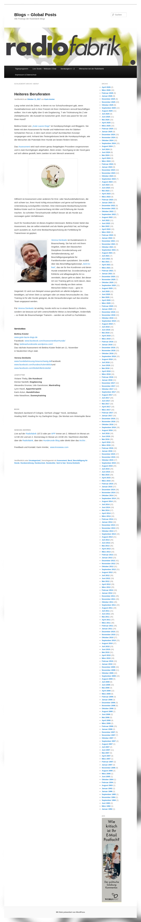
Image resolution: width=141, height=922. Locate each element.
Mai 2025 (105, 120)
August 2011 (107, 608)
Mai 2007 (105, 753)
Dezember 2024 (108, 134)
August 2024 (107, 146)
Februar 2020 (107, 306)
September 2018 (109, 356)
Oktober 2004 (107, 779)
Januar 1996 (107, 791)
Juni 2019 (106, 330)
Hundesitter (51, 463)
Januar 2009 (107, 700)
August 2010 (107, 643)
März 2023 (106, 197)
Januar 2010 (107, 664)
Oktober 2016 (107, 424)
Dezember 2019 (108, 312)
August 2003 (107, 785)
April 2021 (106, 265)
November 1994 (108, 797)
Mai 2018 (105, 368)
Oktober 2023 (107, 176)
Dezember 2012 (108, 561)
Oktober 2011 (107, 602)
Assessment (25, 146)
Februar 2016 (107, 448)
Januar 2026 (107, 96)
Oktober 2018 (107, 353)
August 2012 (107, 572)
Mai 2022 (105, 226)
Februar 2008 (107, 726)
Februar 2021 (107, 271)
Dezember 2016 (108, 419)
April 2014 (106, 513)
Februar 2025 (107, 129)
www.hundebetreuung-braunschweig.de (32, 361)
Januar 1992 (107, 809)
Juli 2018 (106, 362)
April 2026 (106, 87)
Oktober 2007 (107, 738)
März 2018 (106, 374)
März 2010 (106, 658)
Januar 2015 (107, 487)
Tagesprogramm (21, 69)
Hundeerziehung (27, 463)
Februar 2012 (107, 590)
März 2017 (106, 410)
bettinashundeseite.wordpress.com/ (36, 344)
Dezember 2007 (108, 732)
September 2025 (109, 108)
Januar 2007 (107, 765)
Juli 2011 (106, 611)
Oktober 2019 (107, 318)
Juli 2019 (106, 327)
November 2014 (108, 492)
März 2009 (106, 694)
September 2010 (109, 640)
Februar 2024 (107, 164)
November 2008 (108, 705)
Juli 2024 (106, 149)
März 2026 (106, 90)
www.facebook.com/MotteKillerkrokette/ (32, 368)
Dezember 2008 (108, 703)
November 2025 (108, 102)
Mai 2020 (105, 297)
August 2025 (107, 111)
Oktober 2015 (107, 460)
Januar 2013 (107, 558)
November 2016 (108, 421)
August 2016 (107, 430)
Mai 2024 (105, 155)
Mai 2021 (105, 262)
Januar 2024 (107, 167)
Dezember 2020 (108, 276)
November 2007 (108, 735)
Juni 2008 (106, 714)
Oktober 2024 (107, 140)
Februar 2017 (107, 413)
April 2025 (106, 123)
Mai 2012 (105, 581)
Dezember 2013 (108, 525)
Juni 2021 (106, 259)
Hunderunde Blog (51, 440)
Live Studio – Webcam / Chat (44, 69)
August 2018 (107, 359)
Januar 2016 (107, 451)
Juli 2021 (106, 256)
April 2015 (106, 478)
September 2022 (109, 214)
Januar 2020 (107, 309)
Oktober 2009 (107, 673)
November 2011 (108, 599)
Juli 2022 (106, 220)
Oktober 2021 (107, 247)
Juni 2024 (106, 152)
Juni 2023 (106, 188)
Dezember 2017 (108, 383)
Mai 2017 (105, 404)
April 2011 (106, 620)
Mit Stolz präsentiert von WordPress (70, 912)
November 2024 (108, 137)
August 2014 (107, 501)
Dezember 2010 (108, 632)
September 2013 (109, 534)
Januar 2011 (107, 629)
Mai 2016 (105, 439)
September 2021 (109, 250)
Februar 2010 (107, 661)
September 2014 (109, 498)
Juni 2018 (106, 365)
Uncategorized (34, 460)
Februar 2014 (107, 519)
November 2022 (108, 208)
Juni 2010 (106, 649)
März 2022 (106, 232)
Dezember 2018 (108, 348)
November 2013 (108, 528)
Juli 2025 (106, 114)
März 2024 (106, 161)
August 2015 (107, 466)
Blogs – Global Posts (35, 14)
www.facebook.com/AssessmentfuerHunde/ (45, 340)
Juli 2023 (106, 185)
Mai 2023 (105, 191)
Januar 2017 (107, 416)
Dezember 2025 (108, 99)
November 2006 (108, 768)
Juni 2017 (106, 401)
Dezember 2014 (108, 490)
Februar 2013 (107, 555)
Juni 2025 (106, 117)
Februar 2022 (107, 235)
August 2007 (107, 744)
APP (53, 433)
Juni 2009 (106, 685)
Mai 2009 (105, 688)
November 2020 (108, 279)
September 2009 (109, 676)
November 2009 (108, 670)
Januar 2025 (107, 132)
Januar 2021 (107, 274)
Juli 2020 (106, 291)
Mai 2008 (105, 717)
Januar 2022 (107, 238)
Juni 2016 (106, 436)
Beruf (70, 460)
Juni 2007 (106, 750)
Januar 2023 (107, 203)
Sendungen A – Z (68, 69)
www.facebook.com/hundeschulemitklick (33, 364)
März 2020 (106, 303)
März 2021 (106, 268)
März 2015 (106, 481)
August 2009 (107, 679)
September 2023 (109, 179)
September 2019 (109, 321)
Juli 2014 (106, 504)
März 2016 (106, 445)
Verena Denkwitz (59, 240)
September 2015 (109, 463)
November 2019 (108, 315)
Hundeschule (40, 463)
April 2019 (106, 336)
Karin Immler (49, 99)
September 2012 (109, 569)
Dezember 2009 (108, 667)
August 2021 (107, 253)
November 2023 (108, 173)
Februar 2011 (107, 626)
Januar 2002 (107, 788)
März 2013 (106, 552)
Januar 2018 (107, 380)
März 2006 (106, 774)
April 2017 (106, 407)
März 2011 (106, 623)
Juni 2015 (106, 472)
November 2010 (108, 634)
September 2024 (109, 143)
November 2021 (108, 244)
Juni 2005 (106, 776)
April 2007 (106, 756)
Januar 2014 (107, 522)
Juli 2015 (106, 469)
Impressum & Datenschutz (25, 75)
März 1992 (106, 806)
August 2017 (107, 395)
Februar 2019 (107, 342)
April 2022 (106, 229)
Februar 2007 (107, 762)
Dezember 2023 (108, 170)
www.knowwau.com (59, 447)
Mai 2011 (105, 617)
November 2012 (108, 563)
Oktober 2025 (107, 105)
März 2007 (106, 759)
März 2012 (106, 587)
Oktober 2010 (107, 637)
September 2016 (109, 427)
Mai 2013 (105, 546)
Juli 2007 (106, 747)
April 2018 (106, 371)
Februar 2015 (107, 484)
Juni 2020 (106, 294)
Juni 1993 (106, 803)
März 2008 (106, 723)
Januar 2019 (107, 345)
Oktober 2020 (107, 282)
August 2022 (107, 217)
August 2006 (107, 771)
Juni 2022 (106, 223)
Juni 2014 (106, 507)
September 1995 (109, 794)
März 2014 (106, 516)
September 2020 (109, 285)
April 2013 (106, 549)
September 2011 (109, 605)
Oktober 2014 (107, 495)
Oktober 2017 (107, 389)
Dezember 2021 (108, 241)
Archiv (82, 440)
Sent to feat (61, 463)
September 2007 (109, 741)
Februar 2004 (107, 782)
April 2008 (106, 720)
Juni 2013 (106, 543)
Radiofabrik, (28, 440)
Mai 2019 (105, 333)
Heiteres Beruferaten (32, 94)
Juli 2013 (106, 540)
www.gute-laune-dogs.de (25, 337)
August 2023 (107, 182)
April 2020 (106, 300)
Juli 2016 (106, 433)
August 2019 (107, 324)
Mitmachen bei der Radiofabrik (91, 69)
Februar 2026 (107, 93)
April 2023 (106, 194)
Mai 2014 (105, 510)
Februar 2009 (107, 697)
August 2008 (107, 711)
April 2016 (106, 442)
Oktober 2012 (107, 566)
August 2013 (107, 537)
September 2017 (109, 392)
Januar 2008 (107, 729)
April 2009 (106, 691)
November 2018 (108, 350)
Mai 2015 (105, 475)
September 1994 (109, 800)
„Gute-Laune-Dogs (41, 126)
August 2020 (107, 288)
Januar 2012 (107, 593)
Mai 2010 (105, 652)
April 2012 (106, 584)
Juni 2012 (106, 578)
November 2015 (108, 457)
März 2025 (106, 126)
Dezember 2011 (108, 596)
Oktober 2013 (107, 531)
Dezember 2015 (108, 454)
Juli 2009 (106, 682)
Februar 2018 (107, 377)
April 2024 (106, 158)
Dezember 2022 (108, 205)
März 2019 (106, 339)
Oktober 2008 (107, 708)
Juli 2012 (106, 575)
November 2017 (108, 386)
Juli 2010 (106, 646)
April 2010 (106, 655)
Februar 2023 (107, 200)
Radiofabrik (31, 433)
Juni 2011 (106, 614)
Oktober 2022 (107, 211)
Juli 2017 (106, 398)
